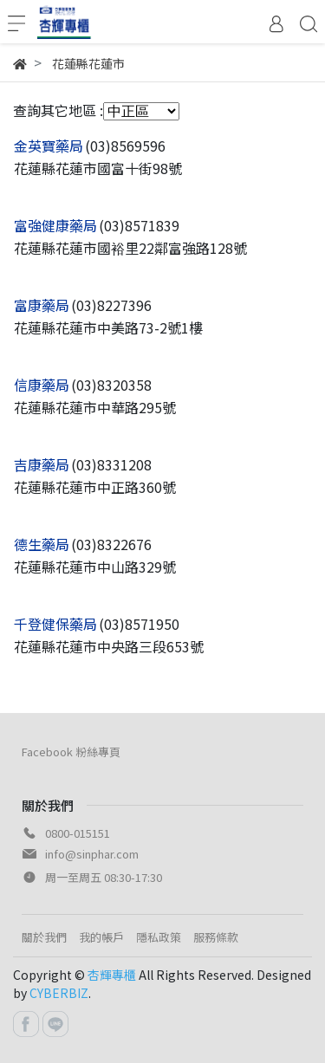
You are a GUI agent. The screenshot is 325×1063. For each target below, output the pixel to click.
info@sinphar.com (92, 854)
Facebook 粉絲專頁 (71, 751)
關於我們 (44, 937)
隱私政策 (158, 937)
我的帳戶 (101, 937)
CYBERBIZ (58, 992)
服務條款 (215, 937)
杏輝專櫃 (112, 974)
